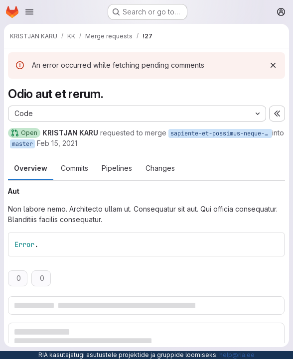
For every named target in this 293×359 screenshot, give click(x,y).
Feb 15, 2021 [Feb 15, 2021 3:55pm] (57, 143)
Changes (160, 168)
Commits (74, 168)
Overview (30, 168)
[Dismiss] (273, 65)
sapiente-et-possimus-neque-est (221, 133)
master (22, 144)
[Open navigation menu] (29, 12)
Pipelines (117, 168)
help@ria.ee (237, 355)
